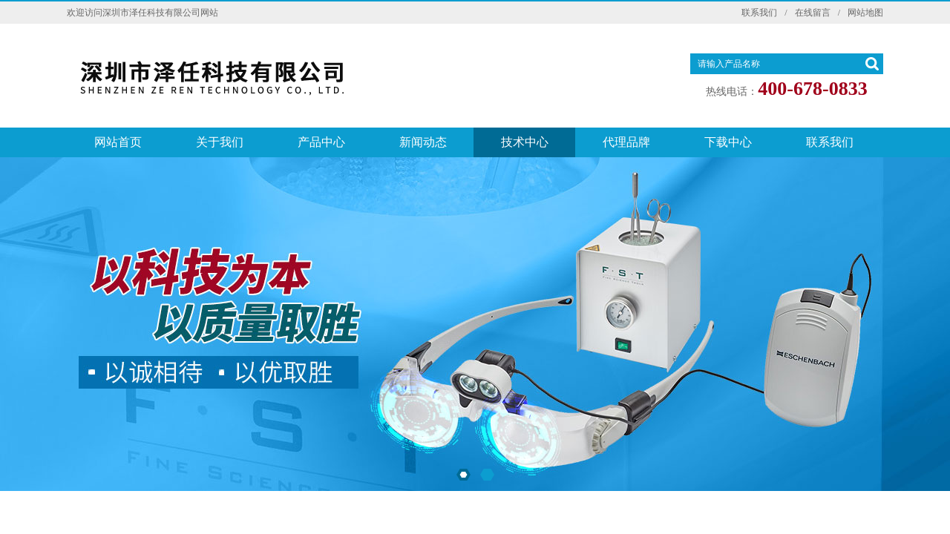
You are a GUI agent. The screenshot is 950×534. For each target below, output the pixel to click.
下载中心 (728, 142)
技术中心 (524, 142)
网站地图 (865, 12)
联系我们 (759, 12)
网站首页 (118, 142)
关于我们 (219, 142)
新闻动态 (423, 142)
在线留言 (813, 12)
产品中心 (321, 142)
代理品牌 (626, 142)
